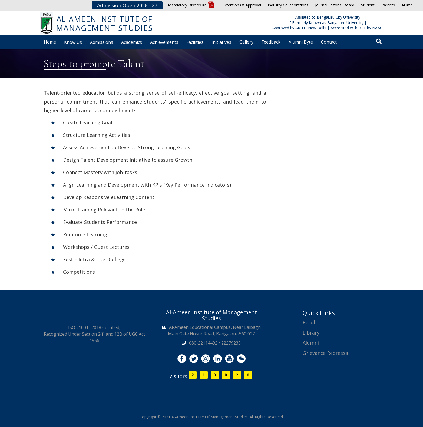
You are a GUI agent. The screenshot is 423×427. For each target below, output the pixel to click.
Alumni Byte (301, 42)
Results (311, 322)
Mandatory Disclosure (191, 5)
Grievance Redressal (326, 353)
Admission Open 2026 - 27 (127, 5)
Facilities (194, 42)
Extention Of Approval (242, 5)
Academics (131, 42)
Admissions (101, 42)
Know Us (73, 42)
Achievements (164, 42)
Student (368, 5)
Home (50, 42)
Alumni (408, 5)
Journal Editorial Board (334, 5)
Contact (329, 42)
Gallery (246, 42)
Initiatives (221, 42)
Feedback (271, 42)
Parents (388, 5)
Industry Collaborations (288, 5)
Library (311, 332)
